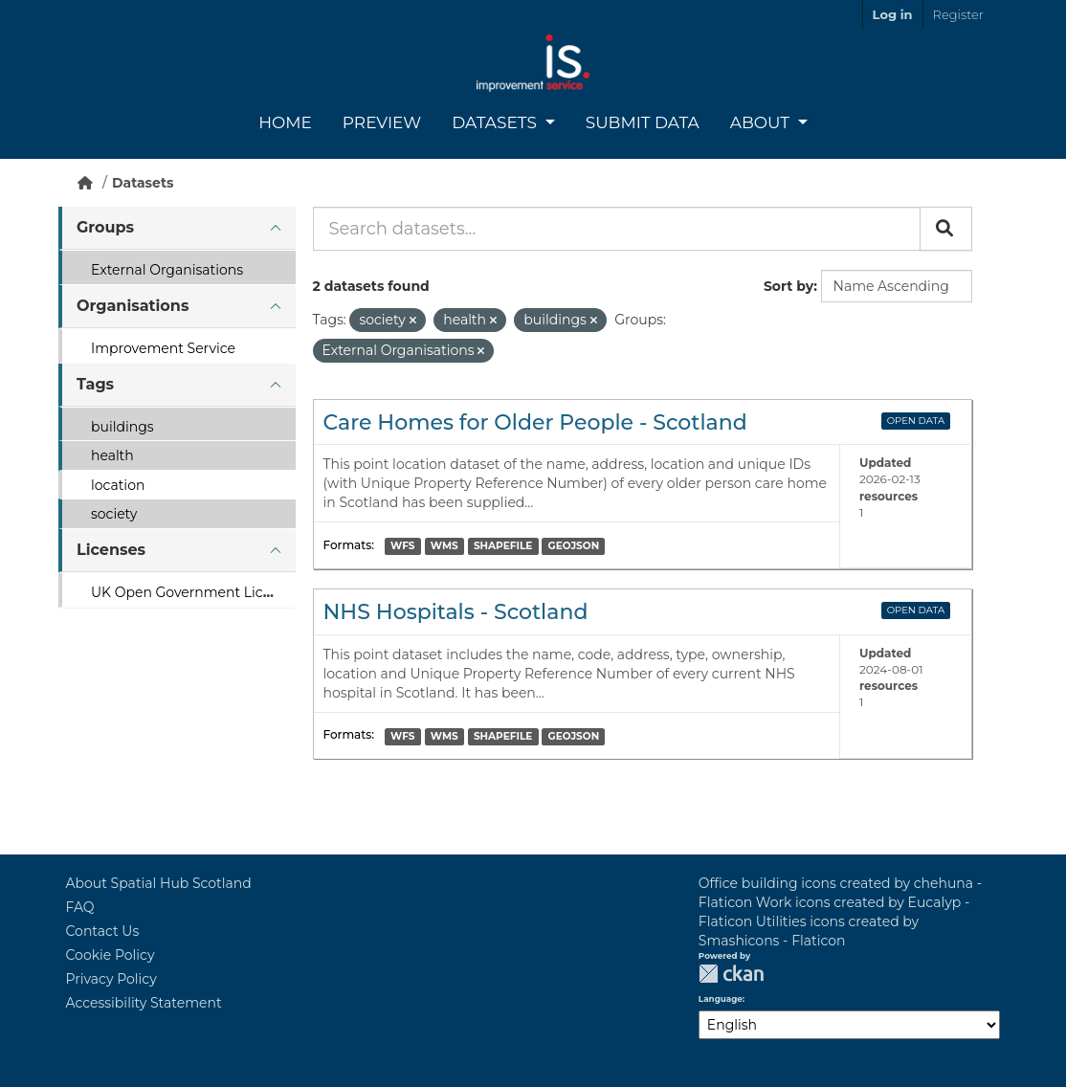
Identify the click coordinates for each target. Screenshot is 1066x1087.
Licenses (111, 550)
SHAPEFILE (503, 546)
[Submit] (946, 229)
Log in (893, 14)
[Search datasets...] (617, 229)
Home (285, 122)
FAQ (80, 907)
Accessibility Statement (144, 1002)
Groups (105, 227)
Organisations (133, 306)
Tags (95, 384)
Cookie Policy (110, 955)
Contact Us (103, 931)
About (762, 122)
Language (721, 999)
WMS (444, 546)
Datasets (496, 122)
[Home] (85, 182)
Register (958, 14)
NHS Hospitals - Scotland (456, 612)
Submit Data (643, 122)
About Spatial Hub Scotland (159, 883)
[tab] (177, 228)
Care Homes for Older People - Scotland (535, 422)
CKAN (731, 974)
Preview (382, 122)
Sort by (788, 286)
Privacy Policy (111, 978)
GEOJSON (574, 546)
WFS (402, 546)
